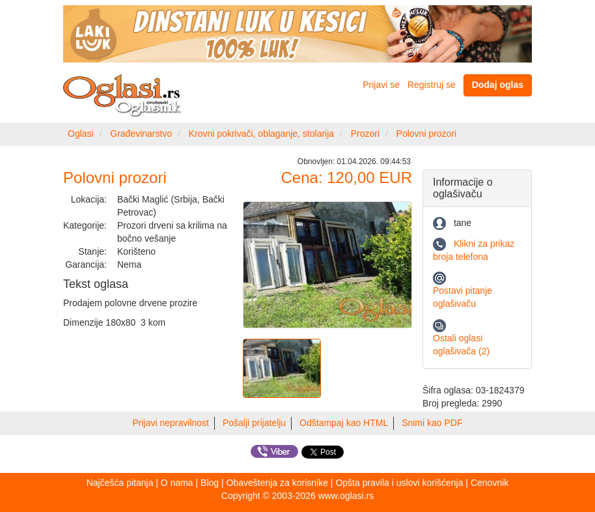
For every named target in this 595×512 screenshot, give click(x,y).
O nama (177, 482)
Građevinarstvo (141, 133)
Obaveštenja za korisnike (277, 482)
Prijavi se (381, 84)
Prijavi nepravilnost (171, 423)
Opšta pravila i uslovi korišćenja (399, 482)
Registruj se (432, 84)
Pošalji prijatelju (254, 423)
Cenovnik (489, 482)
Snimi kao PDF (432, 423)
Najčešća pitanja (120, 482)
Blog (210, 482)
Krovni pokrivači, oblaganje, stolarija (261, 133)
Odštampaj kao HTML (343, 423)
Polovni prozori (426, 133)
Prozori (365, 133)
